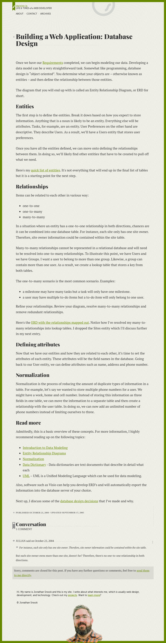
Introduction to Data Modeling (45, 447)
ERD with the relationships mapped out (60, 322)
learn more (94, 595)
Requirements (53, 62)
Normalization (33, 459)
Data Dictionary (34, 464)
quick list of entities (45, 170)
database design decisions (79, 501)
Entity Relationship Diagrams (44, 453)
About (19, 13)
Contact (32, 13)
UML (26, 476)
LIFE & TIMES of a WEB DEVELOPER (34, 8)
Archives (45, 13)
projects (72, 595)
